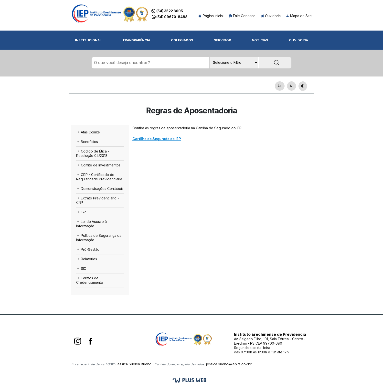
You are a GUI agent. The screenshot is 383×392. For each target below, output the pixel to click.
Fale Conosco (242, 16)
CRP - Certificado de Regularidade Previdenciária (99, 177)
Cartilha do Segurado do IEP (156, 139)
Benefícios (87, 142)
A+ (279, 86)
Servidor (222, 40)
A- (291, 86)
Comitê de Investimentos (98, 165)
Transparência (136, 40)
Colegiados (182, 40)
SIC (81, 268)
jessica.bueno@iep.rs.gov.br (229, 364)
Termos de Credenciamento (89, 280)
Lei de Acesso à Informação (91, 223)
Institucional (88, 40)
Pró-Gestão (87, 249)
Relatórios (86, 259)
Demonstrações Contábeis (100, 188)
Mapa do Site (299, 16)
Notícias (260, 40)
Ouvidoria (271, 16)
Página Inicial (210, 16)
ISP (81, 212)
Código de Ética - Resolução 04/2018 (92, 153)
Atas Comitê (88, 132)
